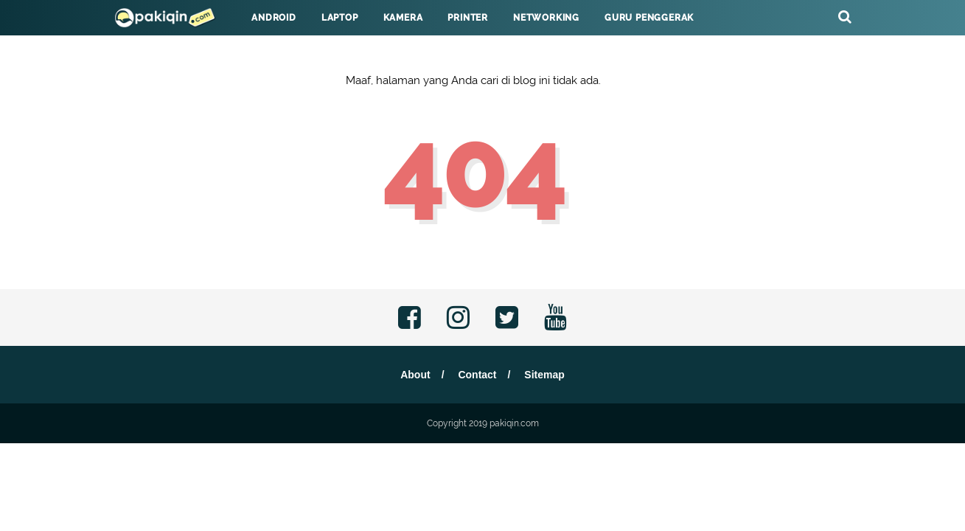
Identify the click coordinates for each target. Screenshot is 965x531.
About (415, 375)
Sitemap (544, 375)
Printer (467, 18)
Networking (546, 18)
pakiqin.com (514, 423)
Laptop (339, 18)
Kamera (403, 18)
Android (273, 18)
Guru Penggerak (649, 18)
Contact (477, 375)
